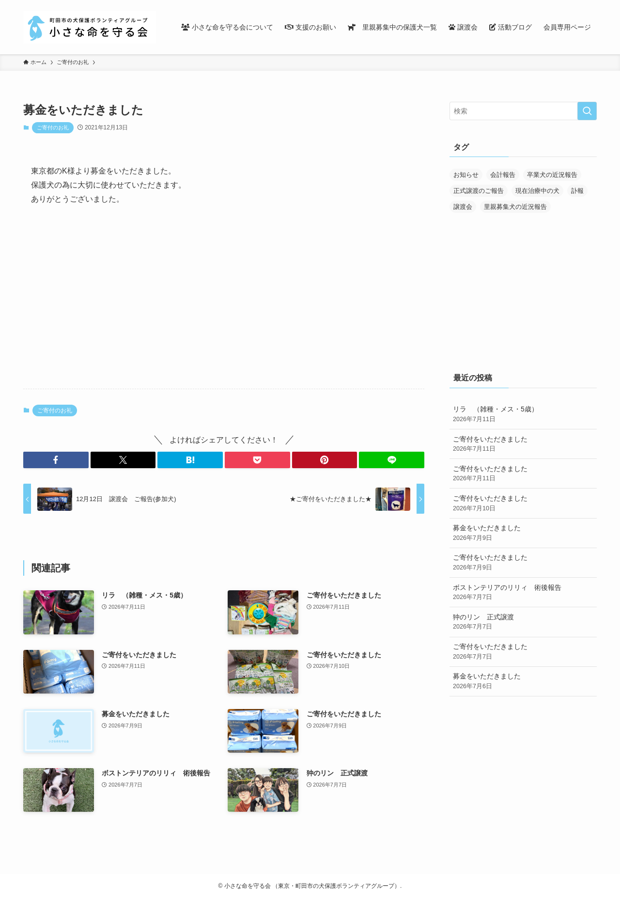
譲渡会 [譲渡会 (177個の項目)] (462, 206)
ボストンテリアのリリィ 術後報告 (523, 593)
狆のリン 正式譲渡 (523, 622)
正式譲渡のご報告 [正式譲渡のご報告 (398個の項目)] (478, 190)
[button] (56, 460)
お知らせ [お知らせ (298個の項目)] (466, 174)
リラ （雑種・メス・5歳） (523, 414)
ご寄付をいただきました (523, 444)
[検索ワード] (523, 111)
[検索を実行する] (587, 111)
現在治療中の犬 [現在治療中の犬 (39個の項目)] (537, 190)
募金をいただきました (523, 533)
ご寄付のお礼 (53, 127)
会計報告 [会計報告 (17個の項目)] (502, 174)
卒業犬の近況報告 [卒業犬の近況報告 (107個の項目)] (552, 174)
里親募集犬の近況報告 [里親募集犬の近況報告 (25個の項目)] (515, 206)
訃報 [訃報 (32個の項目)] (577, 190)
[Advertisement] (223, 305)
